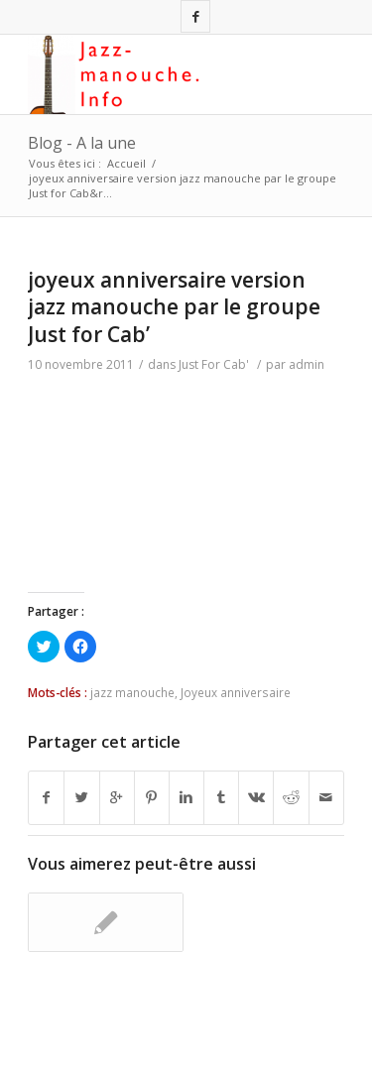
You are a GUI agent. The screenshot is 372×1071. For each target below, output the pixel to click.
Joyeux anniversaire (236, 692)
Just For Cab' (214, 364)
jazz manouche (132, 692)
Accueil (126, 163)
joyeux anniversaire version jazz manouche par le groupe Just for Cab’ (174, 307)
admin (306, 364)
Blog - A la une (82, 143)
